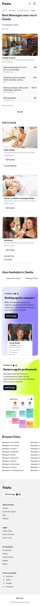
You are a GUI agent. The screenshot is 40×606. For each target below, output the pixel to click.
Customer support (9, 512)
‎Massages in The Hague (10, 445)
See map (5, 29)
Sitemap (6, 518)
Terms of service (8, 534)
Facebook (8, 576)
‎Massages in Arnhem (9, 467)
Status (5, 564)
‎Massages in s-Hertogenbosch (13, 470)
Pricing (5, 554)
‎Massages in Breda (8, 455)
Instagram (8, 587)
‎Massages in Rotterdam (10, 452)
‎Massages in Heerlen (9, 461)
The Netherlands (23, 10)
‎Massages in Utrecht (9, 448)
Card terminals (8, 557)
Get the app (11, 316)
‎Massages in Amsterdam (11, 442)
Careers (5, 508)
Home (5, 10)
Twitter (7, 580)
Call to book (10, 160)
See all (20, 112)
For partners (7, 550)
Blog (4, 515)
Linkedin (7, 583)
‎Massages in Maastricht (10, 458)
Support (5, 560)
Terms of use (7, 538)
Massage (12, 10)
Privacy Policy (7, 531)
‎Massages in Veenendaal (10, 464)
